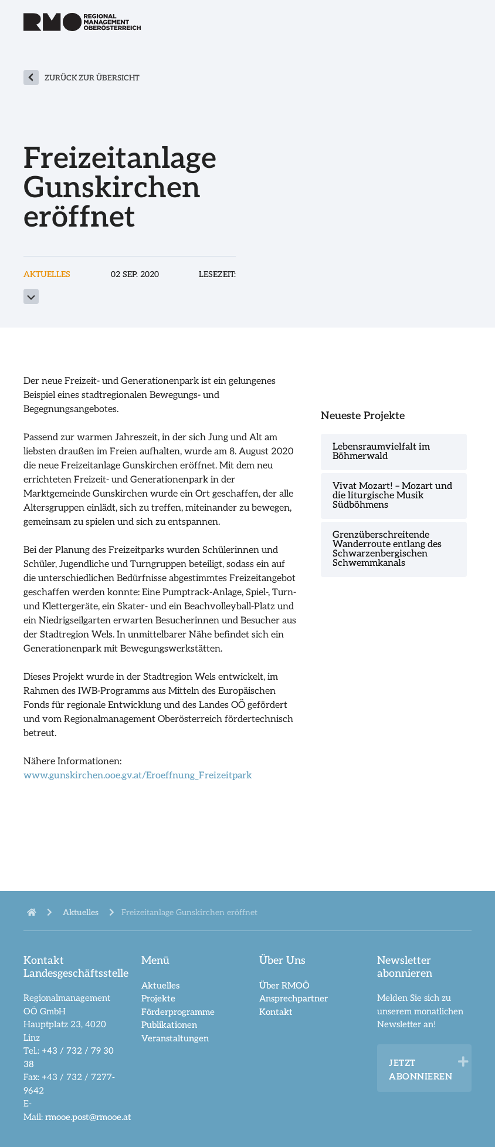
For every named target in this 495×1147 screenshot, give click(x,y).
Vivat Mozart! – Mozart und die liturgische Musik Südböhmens (392, 496)
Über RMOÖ (284, 985)
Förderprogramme (178, 1012)
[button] (463, 1062)
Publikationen (169, 1025)
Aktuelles (160, 985)
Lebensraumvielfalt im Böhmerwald (381, 451)
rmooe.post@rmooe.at (88, 1117)
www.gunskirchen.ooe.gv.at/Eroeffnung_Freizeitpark (137, 775)
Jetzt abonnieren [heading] (420, 1070)
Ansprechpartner (293, 998)
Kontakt (276, 1012)
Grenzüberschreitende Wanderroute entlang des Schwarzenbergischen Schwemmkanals (387, 549)
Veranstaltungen (175, 1038)
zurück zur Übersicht (92, 78)
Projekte (158, 998)
